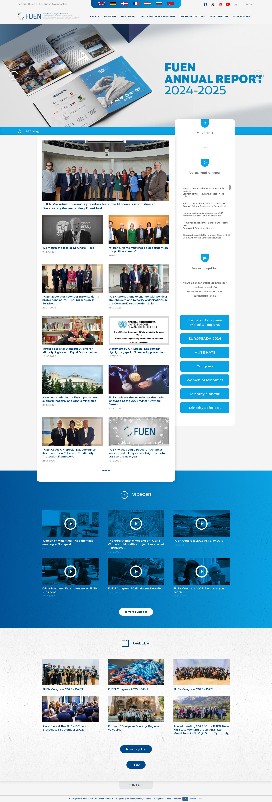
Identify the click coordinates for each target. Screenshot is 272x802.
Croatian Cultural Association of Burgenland (206, 204)
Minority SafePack (205, 408)
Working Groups (192, 16)
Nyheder (110, 16)
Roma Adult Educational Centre (206, 225)
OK (185, 798)
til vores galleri (136, 749)
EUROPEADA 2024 (204, 338)
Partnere (128, 16)
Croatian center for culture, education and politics (206, 192)
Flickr (136, 764)
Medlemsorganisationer (157, 16)
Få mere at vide (196, 799)
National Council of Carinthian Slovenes (206, 214)
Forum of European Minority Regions (204, 322)
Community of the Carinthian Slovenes (206, 236)
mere (106, 470)
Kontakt (249, 3)
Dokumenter (219, 16)
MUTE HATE (204, 352)
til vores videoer (136, 611)
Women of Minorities (204, 380)
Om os (94, 16)
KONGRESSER (241, 16)
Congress (205, 366)
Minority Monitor (205, 394)
